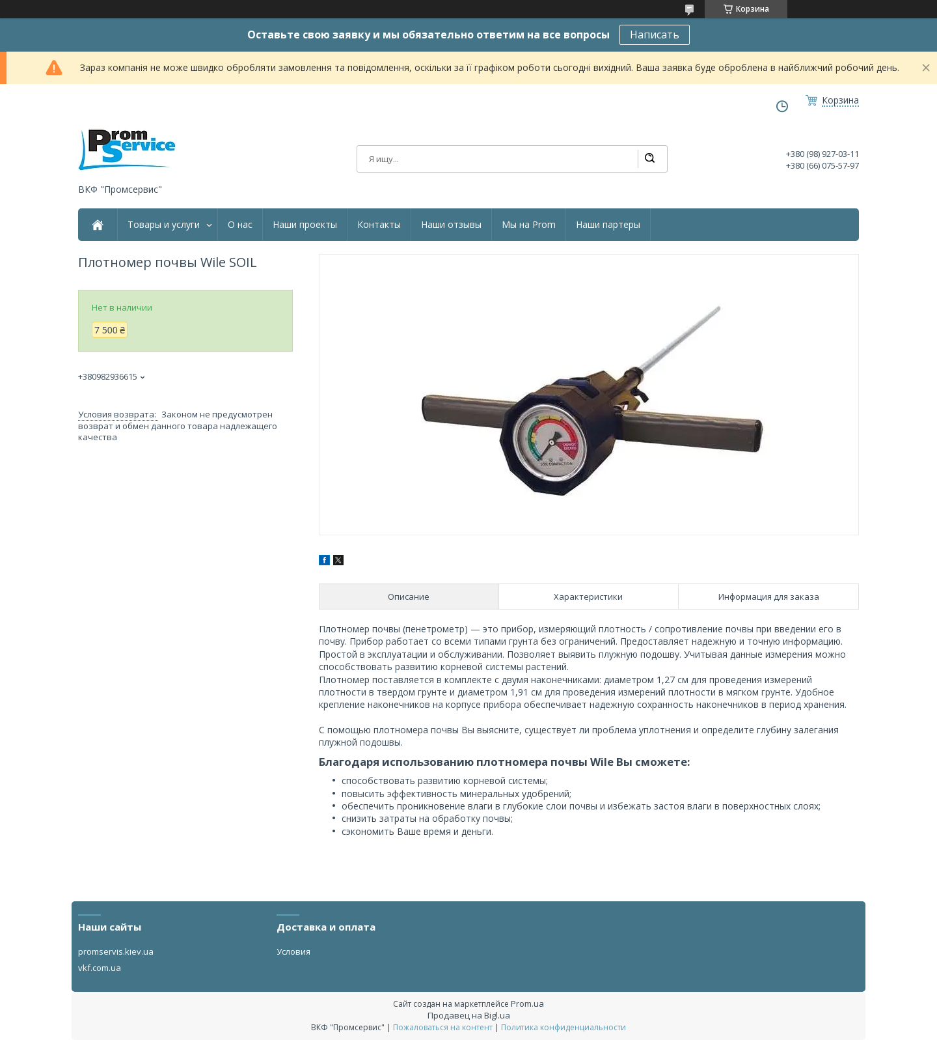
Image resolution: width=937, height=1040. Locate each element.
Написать (654, 34)
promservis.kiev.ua (116, 951)
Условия (293, 951)
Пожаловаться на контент (443, 1027)
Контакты (379, 225)
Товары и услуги (164, 225)
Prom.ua (527, 1003)
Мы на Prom (529, 225)
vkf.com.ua (99, 968)
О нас (240, 225)
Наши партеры (608, 225)
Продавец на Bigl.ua (469, 1015)
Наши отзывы (451, 225)
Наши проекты (305, 225)
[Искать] (649, 159)
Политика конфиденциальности (563, 1027)
